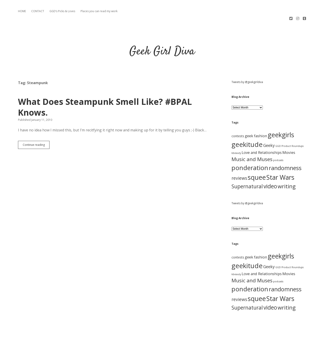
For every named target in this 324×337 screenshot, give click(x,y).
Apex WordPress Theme (148, 332)
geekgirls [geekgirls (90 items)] (281, 119)
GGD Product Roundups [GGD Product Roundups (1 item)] (289, 130)
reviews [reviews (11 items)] (239, 163)
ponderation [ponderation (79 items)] (250, 152)
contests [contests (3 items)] (238, 121)
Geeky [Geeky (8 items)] (269, 130)
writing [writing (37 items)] (287, 171)
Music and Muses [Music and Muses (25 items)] (252, 143)
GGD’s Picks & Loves (62, 11)
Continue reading (36, 130)
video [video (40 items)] (270, 171)
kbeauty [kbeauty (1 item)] (236, 137)
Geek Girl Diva (162, 36)
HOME (22, 11)
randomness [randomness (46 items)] (285, 152)
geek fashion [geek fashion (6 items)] (256, 120)
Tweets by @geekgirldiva (247, 67)
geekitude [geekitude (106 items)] (247, 129)
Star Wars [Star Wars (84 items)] (280, 162)
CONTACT (37, 11)
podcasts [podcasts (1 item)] (278, 144)
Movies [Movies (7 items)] (288, 137)
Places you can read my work (99, 11)
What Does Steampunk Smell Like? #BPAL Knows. (105, 92)
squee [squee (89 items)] (257, 162)
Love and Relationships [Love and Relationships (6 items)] (262, 137)
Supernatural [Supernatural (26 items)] (247, 171)
